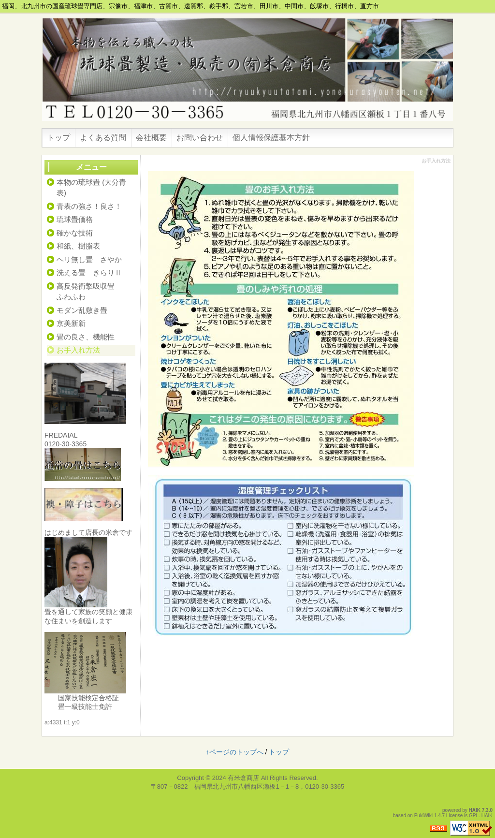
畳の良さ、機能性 (86, 337)
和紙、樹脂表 (78, 246)
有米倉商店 (243, 777)
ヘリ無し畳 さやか (89, 259)
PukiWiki (423, 815)
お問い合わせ (199, 137)
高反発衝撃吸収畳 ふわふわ (96, 291)
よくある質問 (103, 137)
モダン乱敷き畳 (82, 310)
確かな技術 (75, 233)
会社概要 (151, 137)
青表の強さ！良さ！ (89, 206)
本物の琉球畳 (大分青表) (91, 187)
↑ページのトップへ (234, 752)
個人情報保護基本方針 (271, 137)
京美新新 (71, 323)
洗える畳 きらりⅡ (89, 272)
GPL (474, 815)
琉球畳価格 (75, 219)
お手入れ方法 (78, 350)
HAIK (474, 810)
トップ (58, 137)
